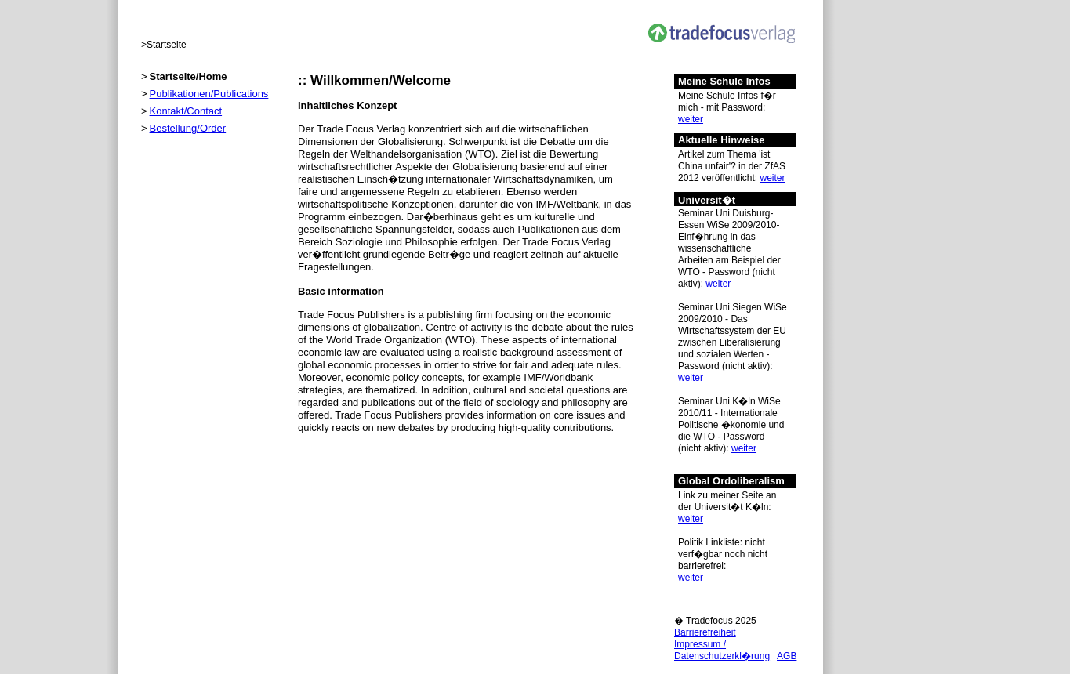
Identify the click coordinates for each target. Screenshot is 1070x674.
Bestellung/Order (188, 128)
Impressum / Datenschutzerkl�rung (722, 650)
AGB (786, 655)
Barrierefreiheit (705, 632)
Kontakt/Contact (186, 111)
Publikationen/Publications (209, 94)
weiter (690, 119)
